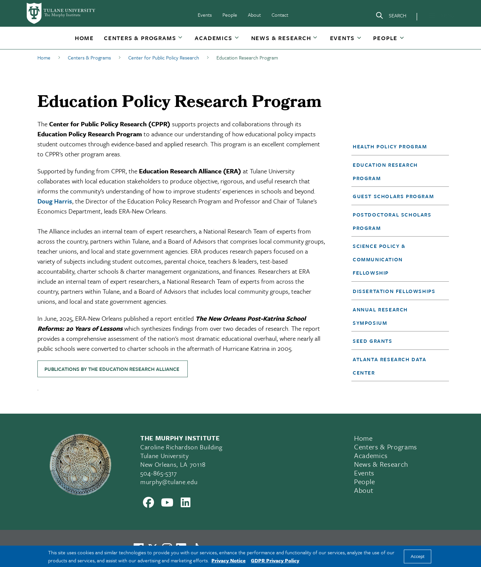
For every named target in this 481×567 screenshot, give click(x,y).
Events (205, 14)
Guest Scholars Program (393, 196)
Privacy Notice (228, 560)
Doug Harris (54, 200)
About (254, 14)
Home (84, 38)
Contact (280, 14)
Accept (418, 556)
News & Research (281, 38)
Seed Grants (372, 340)
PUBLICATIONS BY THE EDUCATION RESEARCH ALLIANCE (112, 369)
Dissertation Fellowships (394, 291)
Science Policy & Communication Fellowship (379, 259)
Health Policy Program (390, 146)
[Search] (390, 16)
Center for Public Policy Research (163, 57)
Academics (213, 38)
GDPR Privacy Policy (275, 560)
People (229, 14)
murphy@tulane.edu (168, 481)
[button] (84, 37)
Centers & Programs (140, 38)
